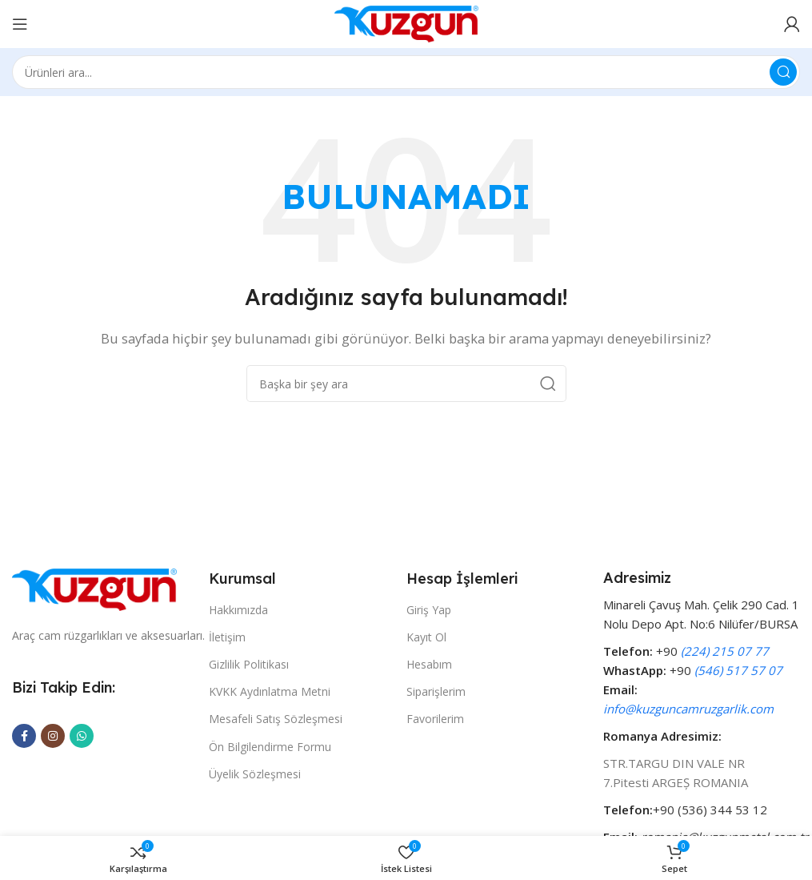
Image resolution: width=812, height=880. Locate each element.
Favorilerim (435, 718)
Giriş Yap (428, 609)
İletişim (227, 637)
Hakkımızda (238, 609)
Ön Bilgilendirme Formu (270, 746)
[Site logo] (406, 22)
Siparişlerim (436, 691)
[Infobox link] (701, 707)
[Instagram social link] (53, 736)
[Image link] (94, 588)
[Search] (406, 72)
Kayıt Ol (426, 637)
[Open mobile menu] (20, 24)
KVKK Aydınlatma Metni (269, 691)
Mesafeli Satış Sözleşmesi (275, 718)
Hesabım (429, 664)
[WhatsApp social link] (82, 736)
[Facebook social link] (24, 736)
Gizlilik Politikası (249, 664)
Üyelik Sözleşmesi (255, 774)
